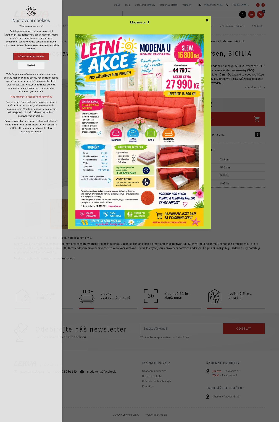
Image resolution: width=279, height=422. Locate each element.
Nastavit (31, 65)
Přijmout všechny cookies (31, 56)
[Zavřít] (207, 20)
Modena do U (139, 22)
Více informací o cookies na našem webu (31, 96)
